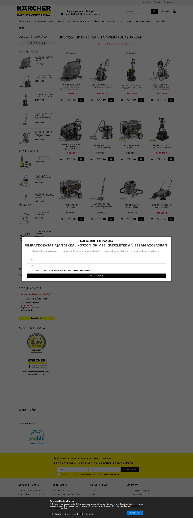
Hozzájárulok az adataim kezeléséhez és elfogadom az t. (61, 270)
